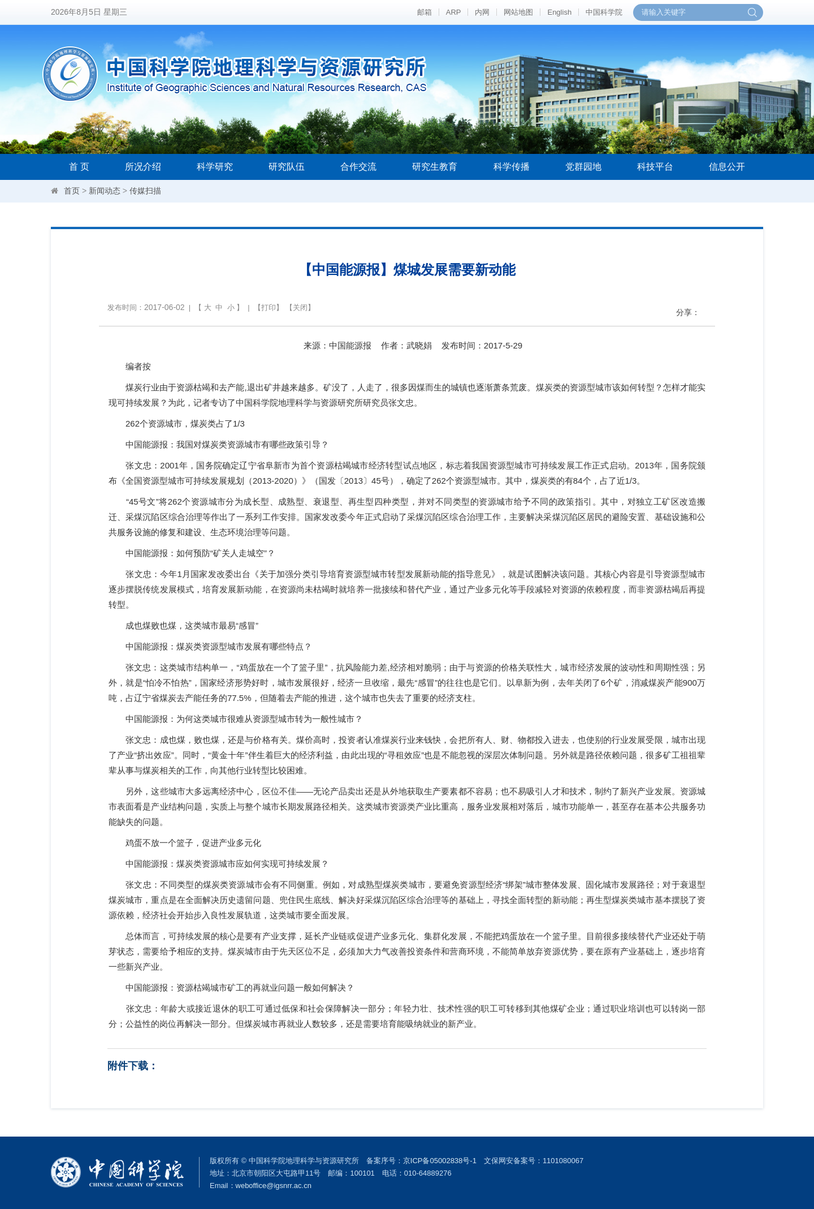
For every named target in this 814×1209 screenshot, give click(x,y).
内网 (482, 12)
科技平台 (655, 166)
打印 (268, 307)
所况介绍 (143, 166)
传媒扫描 (145, 190)
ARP (453, 12)
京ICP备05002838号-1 (440, 1160)
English (559, 12)
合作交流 (358, 166)
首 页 (79, 166)
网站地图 (518, 12)
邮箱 (424, 12)
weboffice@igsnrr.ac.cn (273, 1185)
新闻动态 (104, 190)
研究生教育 (434, 166)
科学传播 (511, 166)
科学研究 (215, 166)
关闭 (300, 307)
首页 (72, 190)
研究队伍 (287, 166)
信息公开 (727, 166)
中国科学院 (604, 12)
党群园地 (583, 166)
